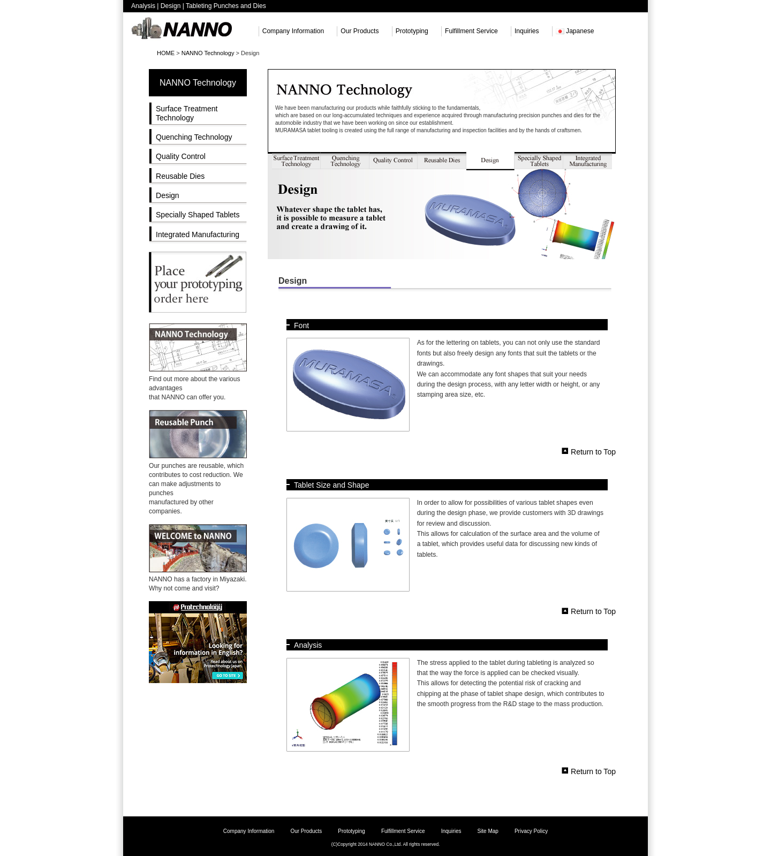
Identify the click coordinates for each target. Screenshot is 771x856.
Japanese (575, 31)
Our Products (360, 31)
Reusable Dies (180, 176)
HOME (166, 53)
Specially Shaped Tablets (198, 214)
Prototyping (412, 31)
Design (167, 195)
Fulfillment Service (471, 31)
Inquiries (527, 31)
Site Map (487, 831)
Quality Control (181, 156)
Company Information (293, 31)
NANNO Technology (208, 53)
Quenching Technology (194, 137)
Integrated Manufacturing (197, 234)
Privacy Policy (531, 831)
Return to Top (593, 451)
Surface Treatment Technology (186, 113)
